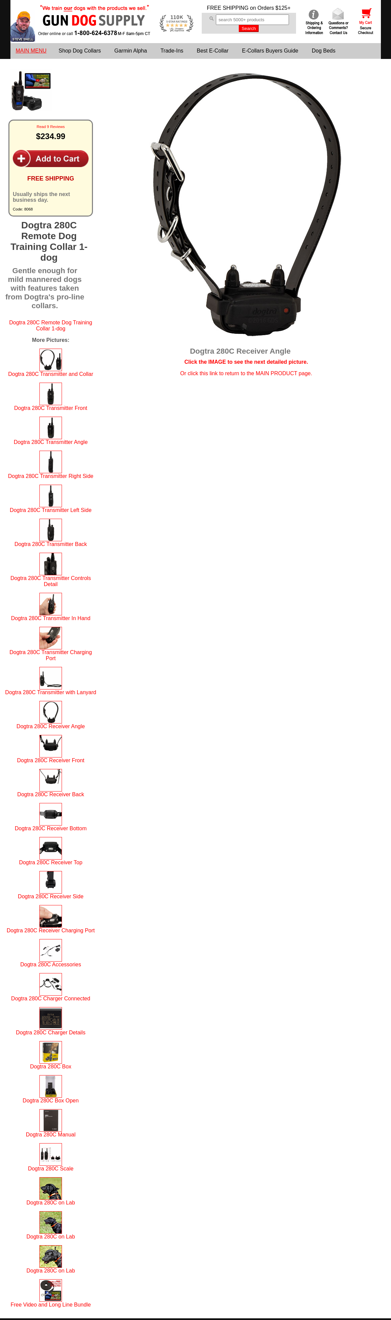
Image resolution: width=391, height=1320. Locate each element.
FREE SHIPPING (228, 8)
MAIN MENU (31, 51)
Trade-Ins (171, 51)
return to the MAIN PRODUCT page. (268, 373)
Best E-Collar (212, 51)
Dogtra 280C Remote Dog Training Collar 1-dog (50, 325)
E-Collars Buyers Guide (270, 51)
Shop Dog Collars (80, 51)
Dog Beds (323, 51)
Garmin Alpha (130, 51)
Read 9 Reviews (51, 127)
